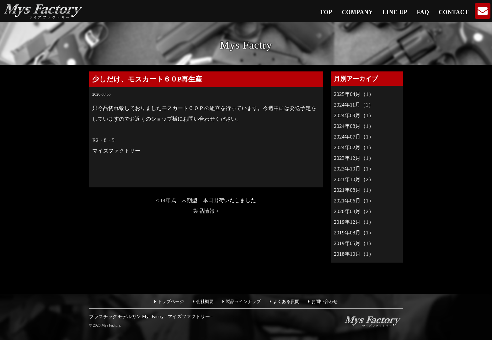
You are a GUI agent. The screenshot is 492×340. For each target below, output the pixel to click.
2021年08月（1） (354, 190)
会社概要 (205, 301)
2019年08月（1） (354, 233)
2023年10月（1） (354, 169)
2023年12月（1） (354, 158)
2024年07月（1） (354, 137)
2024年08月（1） (354, 126)
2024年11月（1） (354, 105)
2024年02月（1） (354, 147)
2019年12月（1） (354, 222)
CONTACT (454, 12)
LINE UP (395, 12)
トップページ (171, 301)
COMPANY (357, 12)
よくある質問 (286, 301)
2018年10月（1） (354, 254)
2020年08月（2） (354, 211)
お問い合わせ (324, 301)
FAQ (423, 12)
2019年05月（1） (354, 243)
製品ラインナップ (243, 301)
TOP (326, 12)
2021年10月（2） (354, 179)
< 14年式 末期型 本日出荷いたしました (209, 200)
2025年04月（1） (354, 94)
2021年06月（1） (354, 201)
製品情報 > (206, 211)
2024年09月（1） (354, 115)
